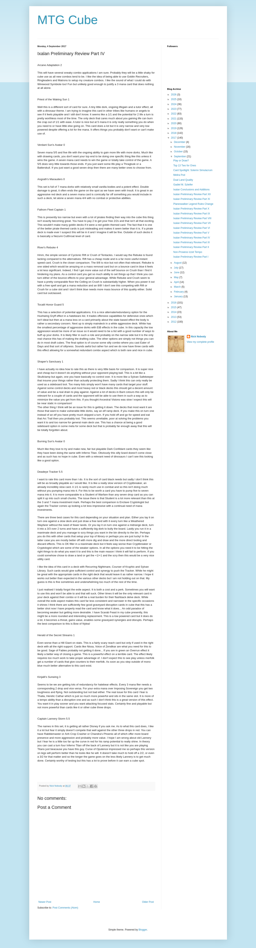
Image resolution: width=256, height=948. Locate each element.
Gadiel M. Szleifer (183, 184)
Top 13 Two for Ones (184, 165)
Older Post (148, 902)
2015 (174, 307)
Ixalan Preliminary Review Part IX (191, 213)
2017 (174, 137)
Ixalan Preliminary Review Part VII (191, 223)
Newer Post (45, 902)
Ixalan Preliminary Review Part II (191, 247)
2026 (174, 94)
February (179, 291)
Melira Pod (179, 175)
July (176, 267)
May (176, 277)
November (180, 146)
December (180, 142)
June (177, 272)
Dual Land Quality (183, 179)
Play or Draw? (181, 160)
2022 (174, 113)
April (176, 282)
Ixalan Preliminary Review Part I (190, 256)
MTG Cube (67, 20)
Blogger (143, 929)
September (180, 156)
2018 (174, 133)
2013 (174, 317)
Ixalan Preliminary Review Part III (191, 242)
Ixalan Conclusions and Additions (191, 189)
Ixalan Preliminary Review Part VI (191, 228)
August (178, 262)
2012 (174, 321)
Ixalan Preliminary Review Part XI (191, 199)
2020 (174, 123)
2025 (174, 99)
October (178, 151)
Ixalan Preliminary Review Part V (191, 232)
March (177, 286)
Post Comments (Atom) (65, 907)
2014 (174, 312)
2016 (174, 302)
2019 (174, 128)
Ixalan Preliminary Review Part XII (191, 194)
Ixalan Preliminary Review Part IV (191, 237)
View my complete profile (200, 341)
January (178, 296)
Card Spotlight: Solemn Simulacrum (192, 170)
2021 (174, 118)
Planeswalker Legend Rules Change (193, 204)
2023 (174, 109)
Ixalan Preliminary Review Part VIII (192, 218)
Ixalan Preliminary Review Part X (191, 208)
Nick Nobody (198, 336)
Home (96, 902)
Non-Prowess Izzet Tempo (187, 252)
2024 (174, 104)
